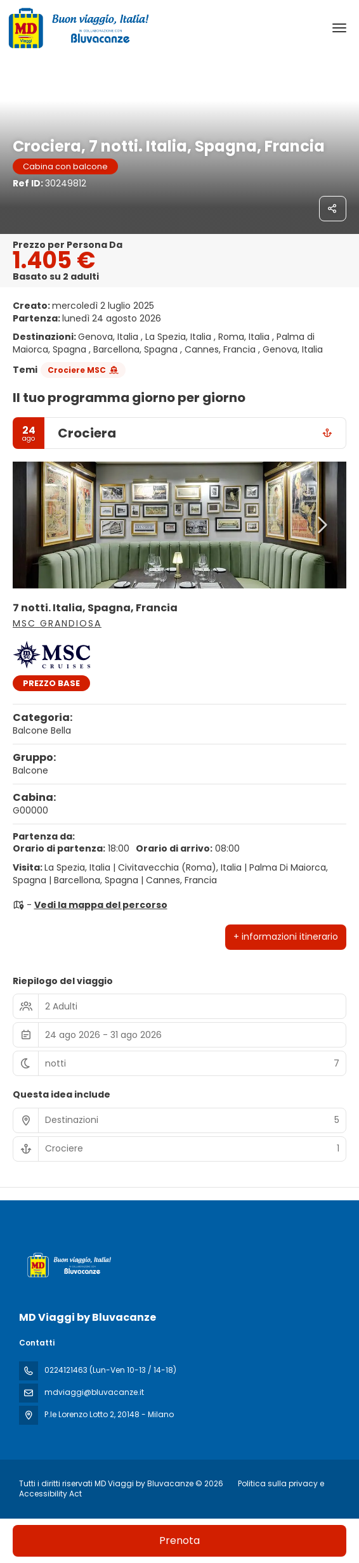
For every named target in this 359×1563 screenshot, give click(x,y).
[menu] (339, 28)
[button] (321, 525)
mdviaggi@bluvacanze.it (94, 1392)
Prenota (179, 1540)
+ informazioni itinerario (285, 936)
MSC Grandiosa (57, 623)
